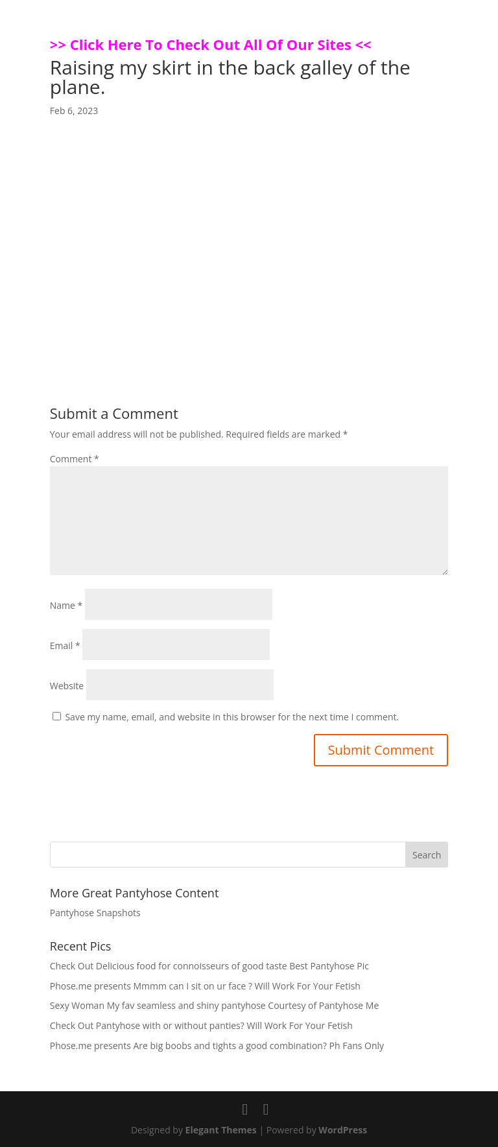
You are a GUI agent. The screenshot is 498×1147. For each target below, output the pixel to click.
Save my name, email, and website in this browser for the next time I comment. (232, 717)
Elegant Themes (221, 1130)
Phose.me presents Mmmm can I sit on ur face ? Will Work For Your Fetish (205, 986)
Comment (74, 459)
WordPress (342, 1130)
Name (66, 605)
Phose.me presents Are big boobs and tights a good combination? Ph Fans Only (217, 1045)
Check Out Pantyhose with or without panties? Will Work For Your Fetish (201, 1025)
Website (67, 686)
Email (65, 645)
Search (426, 855)
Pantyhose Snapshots (95, 912)
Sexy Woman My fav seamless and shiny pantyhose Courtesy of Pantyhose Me (214, 1005)
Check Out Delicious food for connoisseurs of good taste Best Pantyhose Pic (209, 966)
